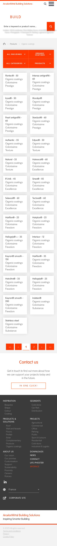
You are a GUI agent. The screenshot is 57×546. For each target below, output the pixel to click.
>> (50, 347)
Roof (8, 425)
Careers (8, 473)
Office (34, 428)
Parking (35, 431)
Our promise (10, 458)
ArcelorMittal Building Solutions (17, 3)
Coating (8, 413)
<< (10, 347)
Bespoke (9, 404)
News (33, 455)
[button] (16, 54)
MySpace (34, 466)
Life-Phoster (37, 462)
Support (8, 464)
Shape (7, 407)
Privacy (6, 533)
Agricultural (37, 422)
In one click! (28, 385)
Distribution (37, 410)
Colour (8, 410)
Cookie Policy (8, 536)
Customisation (11, 461)
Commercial (37, 425)
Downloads (36, 451)
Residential (37, 440)
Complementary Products (13, 442)
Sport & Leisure (39, 437)
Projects (35, 419)
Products (13, 44)
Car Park (35, 407)
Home (4, 44)
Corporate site (17, 498)
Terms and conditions (12, 530)
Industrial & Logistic (40, 446)
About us (8, 451)
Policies (8, 476)
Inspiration (9, 401)
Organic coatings (13, 446)
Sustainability (11, 467)
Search (51, 26)
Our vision (9, 455)
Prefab (9, 434)
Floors (9, 431)
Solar (8, 437)
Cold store (36, 404)
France (24, 489)
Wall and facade (13, 428)
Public (34, 434)
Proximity (9, 470)
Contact (35, 459)
